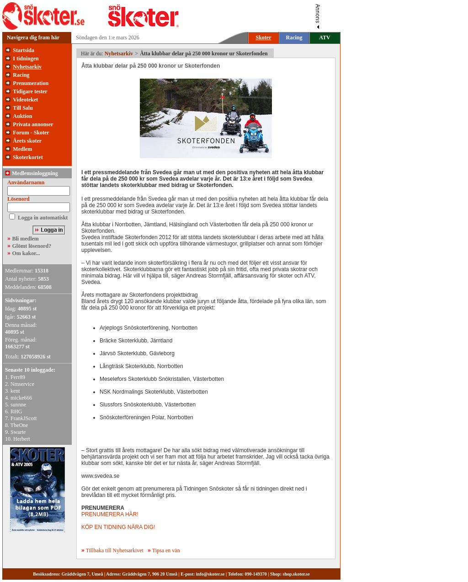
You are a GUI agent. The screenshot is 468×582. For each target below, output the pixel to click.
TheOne (19, 425)
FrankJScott (24, 418)
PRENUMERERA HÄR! (109, 514)
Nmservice (22, 384)
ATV (324, 37)
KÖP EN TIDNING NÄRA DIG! (118, 527)
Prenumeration (30, 83)
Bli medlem (25, 238)
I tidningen (25, 58)
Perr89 (18, 377)
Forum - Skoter (31, 132)
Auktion (22, 116)
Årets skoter (27, 141)
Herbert (21, 439)
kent (15, 391)
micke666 (21, 398)
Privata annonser (33, 124)
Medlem (22, 149)
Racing (294, 37)
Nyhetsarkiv (27, 67)
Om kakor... (26, 253)
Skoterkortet (28, 157)
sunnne (18, 404)
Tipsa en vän (166, 550)
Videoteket (25, 99)
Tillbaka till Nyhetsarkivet (112, 550)
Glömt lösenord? (32, 246)
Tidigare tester (30, 91)
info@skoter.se (210, 574)
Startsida (23, 50)
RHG (16, 411)
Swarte (18, 432)
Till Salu (22, 108)
